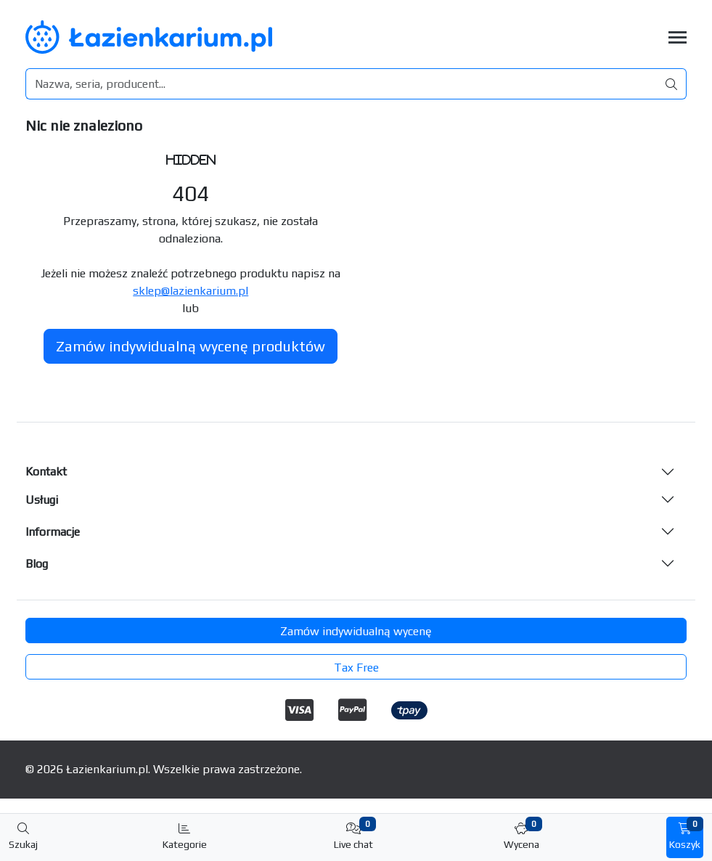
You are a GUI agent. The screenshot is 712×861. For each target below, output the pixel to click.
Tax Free (356, 667)
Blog (36, 564)
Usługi (41, 500)
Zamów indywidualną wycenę (356, 631)
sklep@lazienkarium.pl (190, 291)
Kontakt (46, 471)
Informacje (52, 532)
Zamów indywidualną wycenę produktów (190, 346)
